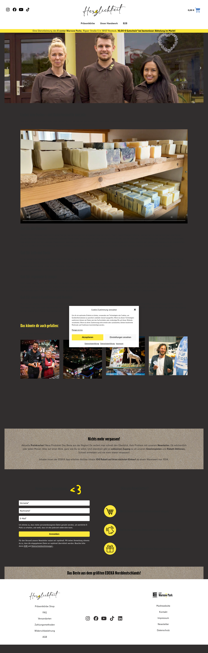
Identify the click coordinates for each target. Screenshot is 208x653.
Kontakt (163, 611)
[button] (135, 309)
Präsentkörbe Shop (45, 606)
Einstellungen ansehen (120, 337)
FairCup (153, 333)
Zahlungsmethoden (45, 624)
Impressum (119, 343)
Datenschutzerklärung (92, 343)
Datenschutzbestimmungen (42, 546)
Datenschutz (163, 630)
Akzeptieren (87, 337)
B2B (125, 23)
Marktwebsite (163, 605)
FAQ (45, 612)
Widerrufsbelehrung (44, 630)
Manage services (77, 330)
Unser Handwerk (109, 23)
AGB (26, 546)
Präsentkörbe (88, 23)
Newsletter (163, 624)
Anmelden (54, 534)
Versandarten (44, 618)
